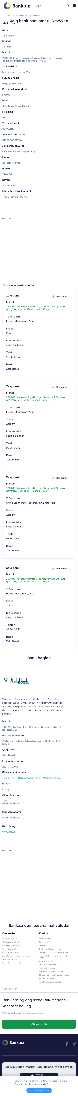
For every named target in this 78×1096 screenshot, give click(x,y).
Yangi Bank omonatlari (12, 963)
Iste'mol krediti (45, 938)
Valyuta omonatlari (10, 942)
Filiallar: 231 (9, 778)
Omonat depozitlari (10, 952)
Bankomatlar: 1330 (29, 778)
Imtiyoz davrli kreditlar (48, 964)
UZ (38, 6)
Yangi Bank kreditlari (48, 978)
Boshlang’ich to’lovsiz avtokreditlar (54, 952)
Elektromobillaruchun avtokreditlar (54, 975)
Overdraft (43, 945)
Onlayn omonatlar (10, 949)
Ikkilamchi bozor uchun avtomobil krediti (53, 957)
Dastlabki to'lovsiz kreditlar (50, 949)
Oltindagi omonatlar (11, 945)
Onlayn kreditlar (46, 961)
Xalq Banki (8, 36)
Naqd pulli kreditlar (47, 968)
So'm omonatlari (9, 938)
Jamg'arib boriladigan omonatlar (16, 956)
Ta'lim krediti (44, 942)
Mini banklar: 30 (52, 778)
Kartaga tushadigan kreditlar (51, 971)
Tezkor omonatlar (9, 959)
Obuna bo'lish (39, 1024)
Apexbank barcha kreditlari (50, 982)
